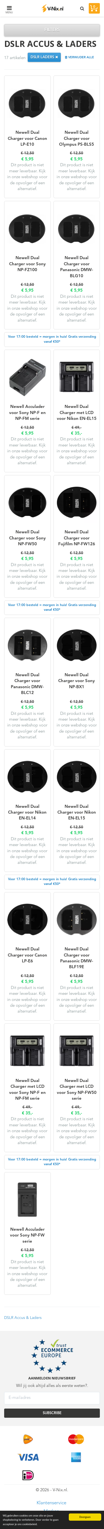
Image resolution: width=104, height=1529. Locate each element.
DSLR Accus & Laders (23, 1318)
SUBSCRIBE (52, 1413)
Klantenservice (51, 1503)
